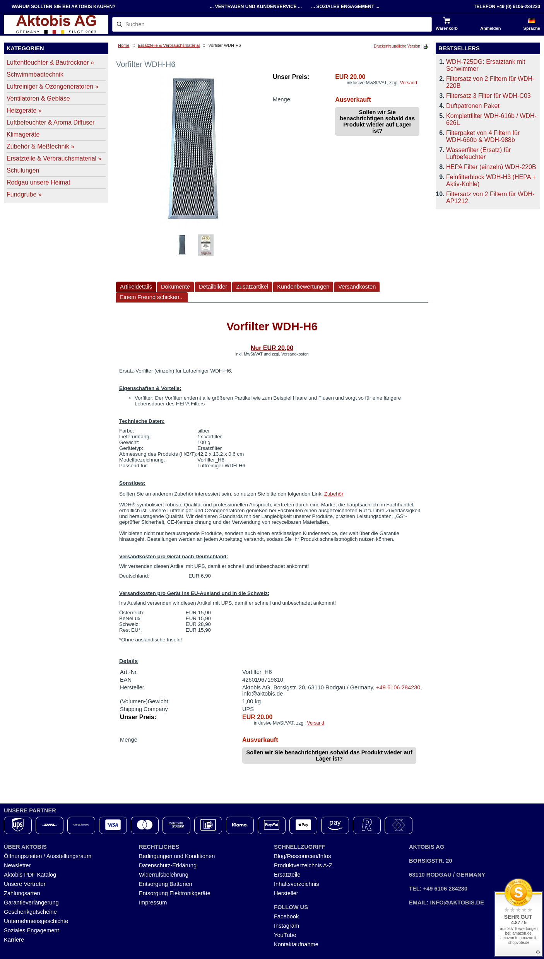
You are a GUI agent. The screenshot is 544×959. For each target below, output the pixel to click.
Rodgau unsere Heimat (38, 182)
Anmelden (490, 28)
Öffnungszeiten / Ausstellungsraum (47, 856)
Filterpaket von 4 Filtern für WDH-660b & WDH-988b (483, 136)
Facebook (286, 916)
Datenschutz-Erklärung (168, 865)
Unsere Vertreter (25, 884)
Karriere (14, 940)
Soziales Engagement (31, 930)
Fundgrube (24, 194)
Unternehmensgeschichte (36, 921)
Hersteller (286, 893)
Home (123, 45)
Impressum (153, 902)
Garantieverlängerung (31, 902)
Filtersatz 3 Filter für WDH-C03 (488, 95)
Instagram (286, 926)
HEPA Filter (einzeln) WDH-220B (491, 167)
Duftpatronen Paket (473, 106)
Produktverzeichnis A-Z (303, 865)
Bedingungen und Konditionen (177, 856)
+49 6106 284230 (398, 687)
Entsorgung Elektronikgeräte (174, 893)
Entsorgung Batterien (165, 884)
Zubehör (334, 494)
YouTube (285, 935)
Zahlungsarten (22, 893)
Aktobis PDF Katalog (30, 875)
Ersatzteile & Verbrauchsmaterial (169, 45)
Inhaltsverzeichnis (296, 884)
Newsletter (17, 865)
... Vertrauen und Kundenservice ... (256, 6)
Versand (408, 82)
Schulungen (23, 170)
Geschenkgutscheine (30, 912)
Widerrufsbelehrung (163, 875)
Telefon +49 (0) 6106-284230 (507, 6)
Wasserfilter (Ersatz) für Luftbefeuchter (478, 153)
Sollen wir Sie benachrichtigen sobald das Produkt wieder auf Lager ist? (377, 121)
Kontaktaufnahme (296, 944)
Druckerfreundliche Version (397, 46)
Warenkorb (447, 28)
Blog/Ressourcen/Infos (302, 856)
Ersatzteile (287, 875)
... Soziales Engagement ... (345, 6)
